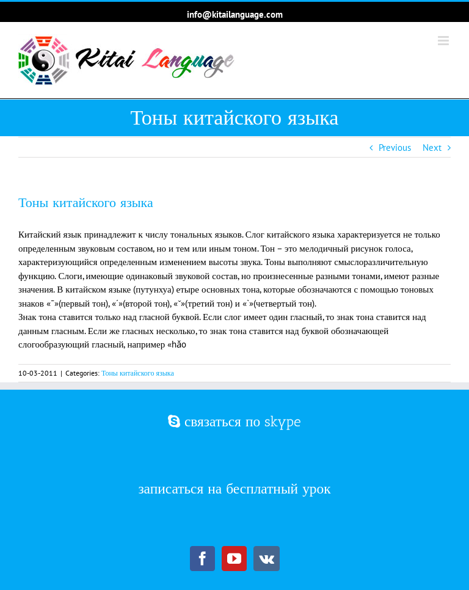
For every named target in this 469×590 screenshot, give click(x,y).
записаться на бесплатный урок (234, 488)
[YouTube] (234, 558)
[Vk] (266, 558)
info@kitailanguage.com (235, 14)
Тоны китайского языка (137, 372)
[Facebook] (202, 558)
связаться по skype (234, 421)
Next (432, 147)
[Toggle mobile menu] (444, 40)
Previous (395, 147)
